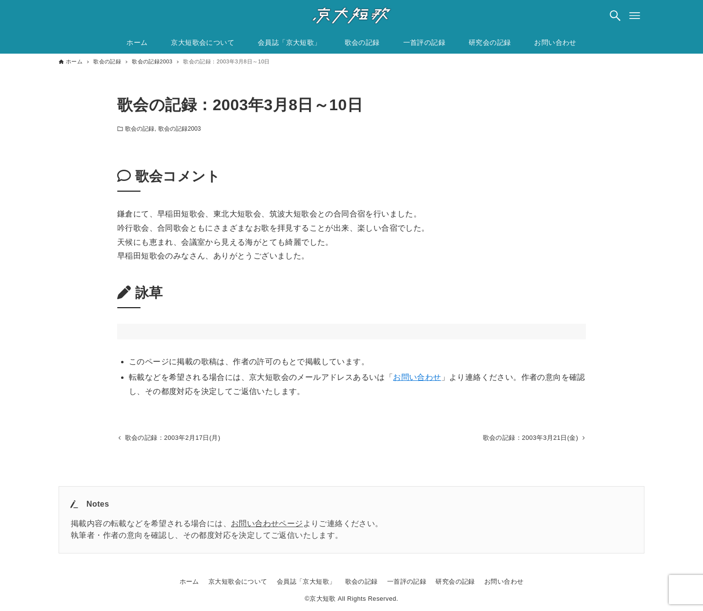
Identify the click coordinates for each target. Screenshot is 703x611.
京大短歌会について (238, 581)
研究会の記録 (455, 581)
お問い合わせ (417, 377)
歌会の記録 (140, 128)
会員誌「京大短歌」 (306, 581)
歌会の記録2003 (179, 128)
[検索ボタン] (615, 15)
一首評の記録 (406, 581)
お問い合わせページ (267, 523)
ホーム (189, 581)
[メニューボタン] (634, 15)
